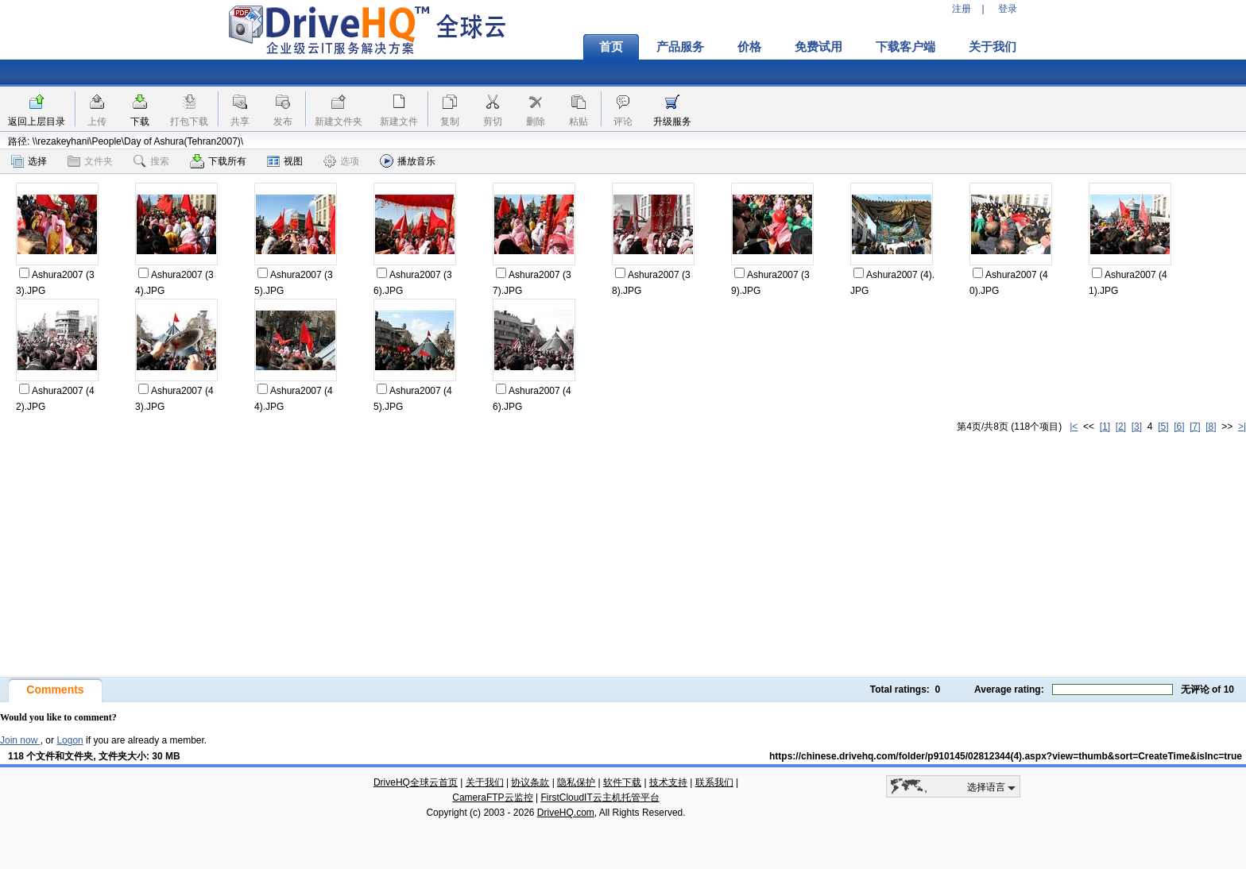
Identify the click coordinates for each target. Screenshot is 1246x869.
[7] (1195, 426)
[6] (1179, 426)
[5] (1163, 426)
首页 (611, 47)
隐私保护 (576, 782)
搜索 (151, 161)
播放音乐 (407, 161)
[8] (1210, 426)
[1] (1105, 426)
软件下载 (622, 782)
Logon (69, 740)
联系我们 (714, 782)
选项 (341, 161)
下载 (139, 121)
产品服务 (680, 47)
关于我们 (992, 47)
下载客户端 (905, 47)
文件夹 (90, 161)
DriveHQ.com (565, 812)
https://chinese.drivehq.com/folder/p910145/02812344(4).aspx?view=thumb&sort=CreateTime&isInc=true (1005, 756)
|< (1074, 426)
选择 (29, 161)
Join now (20, 740)
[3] (1137, 426)
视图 (285, 161)
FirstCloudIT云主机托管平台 (599, 797)
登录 (1007, 8)
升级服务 (672, 121)
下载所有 (218, 161)
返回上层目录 (36, 121)
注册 (961, 8)
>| (1242, 426)
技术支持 (668, 782)
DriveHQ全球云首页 (415, 782)
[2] (1121, 426)
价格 (749, 47)
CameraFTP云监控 (492, 797)
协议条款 (530, 782)
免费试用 (818, 47)
